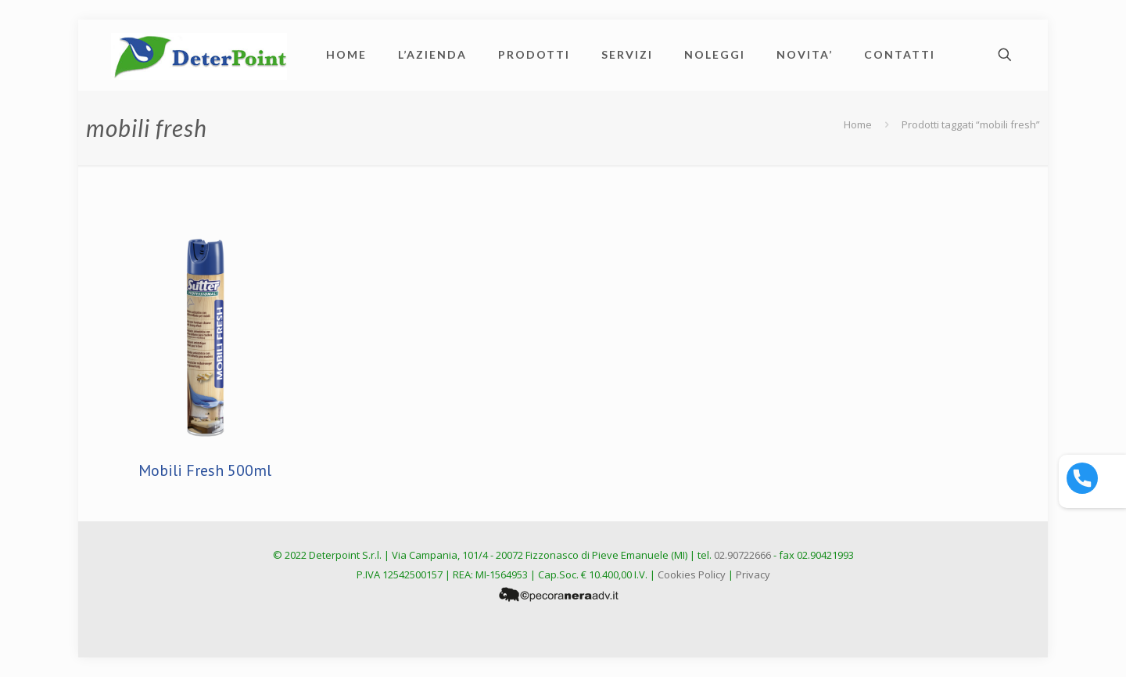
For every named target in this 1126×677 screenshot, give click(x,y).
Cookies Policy (692, 574)
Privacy (753, 574)
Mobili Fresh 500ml (204, 470)
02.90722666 (742, 555)
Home (858, 124)
